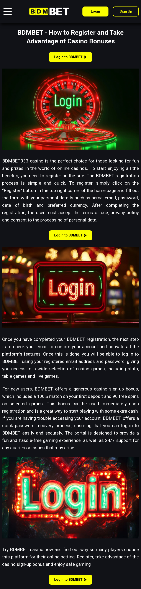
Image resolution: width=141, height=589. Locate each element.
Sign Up (126, 11)
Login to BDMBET (70, 57)
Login (95, 11)
